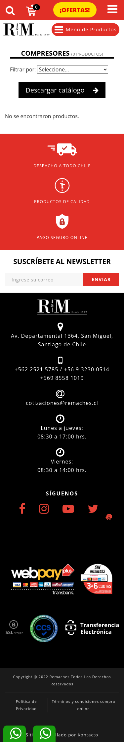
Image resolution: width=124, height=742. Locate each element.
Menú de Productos (86, 30)
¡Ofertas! (75, 10)
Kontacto (88, 735)
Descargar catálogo (62, 90)
